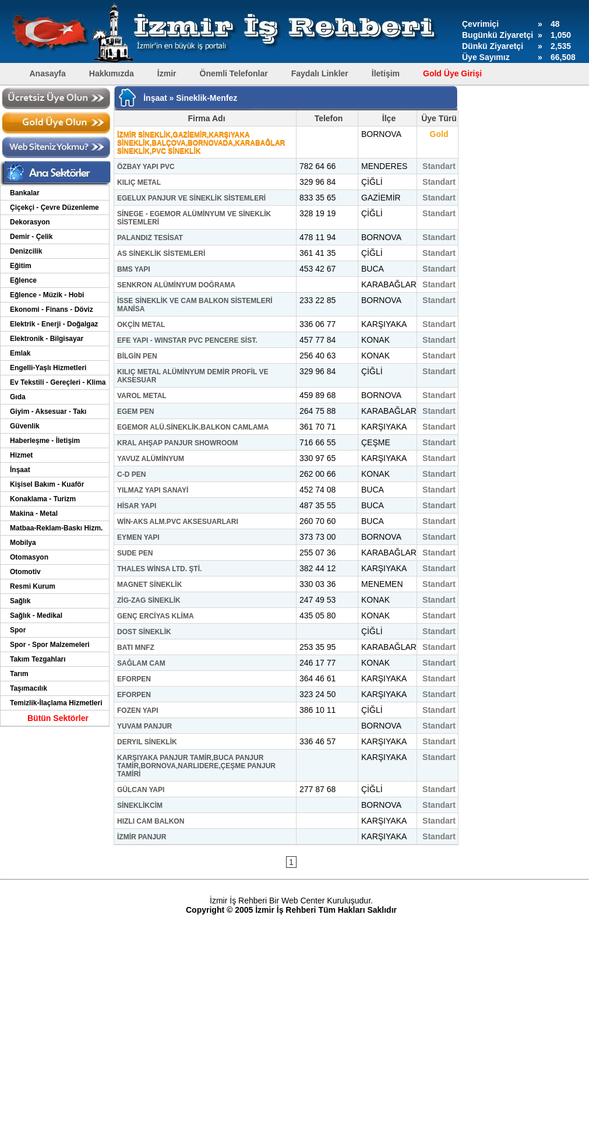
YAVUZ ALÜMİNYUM (150, 459)
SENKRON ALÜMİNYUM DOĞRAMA (176, 285)
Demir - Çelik (31, 237)
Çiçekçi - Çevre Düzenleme (54, 207)
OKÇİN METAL (141, 325)
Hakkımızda (111, 73)
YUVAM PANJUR (144, 726)
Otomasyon (29, 557)
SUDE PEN (135, 553)
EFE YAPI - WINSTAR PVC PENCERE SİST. (187, 340)
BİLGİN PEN (137, 356)
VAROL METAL (142, 396)
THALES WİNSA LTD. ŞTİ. (159, 569)
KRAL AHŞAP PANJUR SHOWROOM (177, 443)
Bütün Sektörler (58, 718)
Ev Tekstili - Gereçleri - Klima (58, 382)
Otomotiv (25, 572)
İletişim (386, 73)
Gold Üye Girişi (452, 73)
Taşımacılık (28, 688)
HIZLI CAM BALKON (150, 821)
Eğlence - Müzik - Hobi (47, 295)
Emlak (20, 353)
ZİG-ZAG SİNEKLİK (149, 600)
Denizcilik (26, 251)
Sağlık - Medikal (36, 615)
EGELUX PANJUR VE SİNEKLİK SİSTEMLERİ (191, 198)
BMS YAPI (133, 269)
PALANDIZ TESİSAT (150, 238)
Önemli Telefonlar (234, 73)
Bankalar (25, 193)
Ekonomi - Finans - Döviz (51, 309)
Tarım (19, 674)
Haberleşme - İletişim (45, 441)
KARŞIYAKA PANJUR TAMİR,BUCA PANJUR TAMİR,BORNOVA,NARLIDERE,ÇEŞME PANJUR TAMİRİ (196, 766)
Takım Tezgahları (38, 659)
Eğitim (20, 266)
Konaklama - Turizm (43, 499)
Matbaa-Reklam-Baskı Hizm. (56, 528)
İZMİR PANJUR (141, 837)
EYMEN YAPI (138, 537)
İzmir (167, 73)
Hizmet (21, 455)
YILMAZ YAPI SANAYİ (152, 490)
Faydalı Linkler (319, 73)
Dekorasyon (30, 222)
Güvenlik (25, 426)
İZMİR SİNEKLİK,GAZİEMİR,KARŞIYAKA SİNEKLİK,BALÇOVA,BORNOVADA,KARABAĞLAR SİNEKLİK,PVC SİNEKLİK (201, 143)
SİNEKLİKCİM (140, 805)
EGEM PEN (135, 411)
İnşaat (20, 470)
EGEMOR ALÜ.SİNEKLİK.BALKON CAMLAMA (193, 427)
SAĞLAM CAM (141, 663)
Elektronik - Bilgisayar (46, 339)
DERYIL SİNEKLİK (147, 742)
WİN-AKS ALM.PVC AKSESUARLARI (177, 522)
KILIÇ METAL (139, 182)
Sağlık (20, 601)
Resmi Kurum (32, 586)
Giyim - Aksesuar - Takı (48, 411)
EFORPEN (134, 679)
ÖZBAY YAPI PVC (146, 167)
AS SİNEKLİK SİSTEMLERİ (161, 253)
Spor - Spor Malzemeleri (50, 645)
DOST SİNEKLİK (144, 632)
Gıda (18, 397)
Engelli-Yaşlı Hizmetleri (48, 368)
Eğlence (23, 280)
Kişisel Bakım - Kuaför (47, 484)
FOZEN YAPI (137, 710)
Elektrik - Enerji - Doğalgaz (54, 324)
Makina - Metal (34, 513)
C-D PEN (131, 474)
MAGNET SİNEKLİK (149, 585)
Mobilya (23, 543)
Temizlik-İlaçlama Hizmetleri (56, 703)
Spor (18, 630)
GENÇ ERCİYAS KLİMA (155, 616)
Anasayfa (48, 73)
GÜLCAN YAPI (140, 790)
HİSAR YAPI (136, 506)
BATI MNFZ (135, 647)
